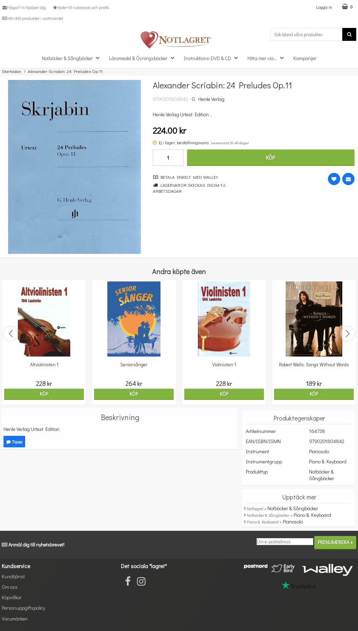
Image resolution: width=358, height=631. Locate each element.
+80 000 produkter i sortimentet (32, 18)
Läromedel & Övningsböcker (143, 58)
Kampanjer (304, 58)
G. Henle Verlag (208, 99)
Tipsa (14, 442)
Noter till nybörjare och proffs (80, 7)
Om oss (9, 587)
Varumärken (15, 618)
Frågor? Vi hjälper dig (24, 7)
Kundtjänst (13, 576)
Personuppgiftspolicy (23, 607)
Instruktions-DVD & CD (213, 58)
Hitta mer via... (268, 58)
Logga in (324, 7)
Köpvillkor (12, 597)
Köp (270, 157)
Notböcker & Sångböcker (72, 58)
